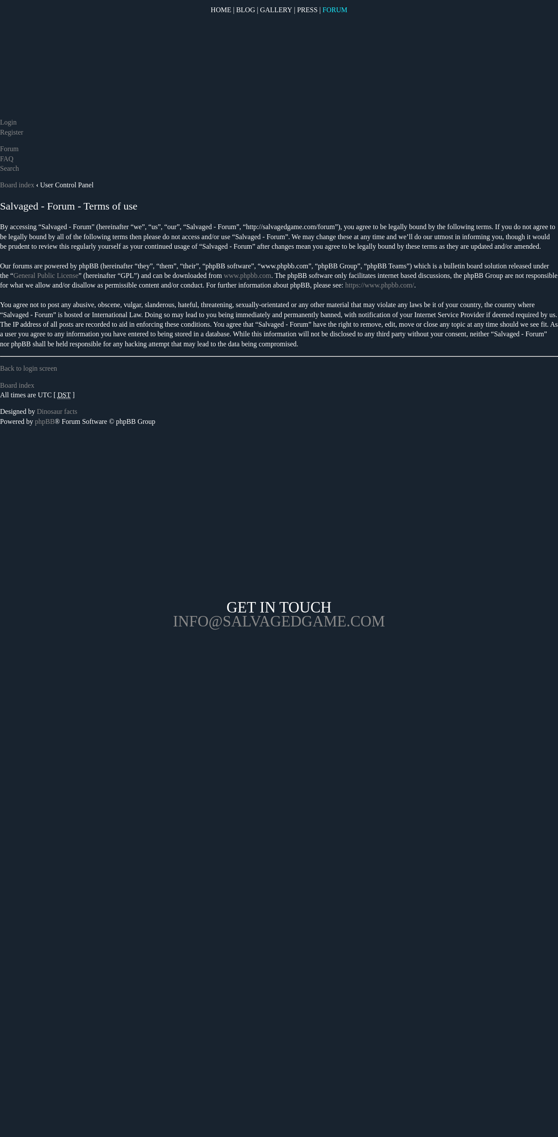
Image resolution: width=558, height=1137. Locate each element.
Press (307, 10)
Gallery (276, 10)
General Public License (46, 275)
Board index (17, 185)
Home (221, 10)
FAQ (7, 158)
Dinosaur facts (57, 411)
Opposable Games (279, 702)
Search (9, 168)
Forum (335, 10)
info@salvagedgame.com (279, 621)
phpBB (44, 421)
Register (11, 132)
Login (8, 122)
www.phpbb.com (247, 275)
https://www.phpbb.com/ (379, 285)
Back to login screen (28, 368)
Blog (245, 10)
